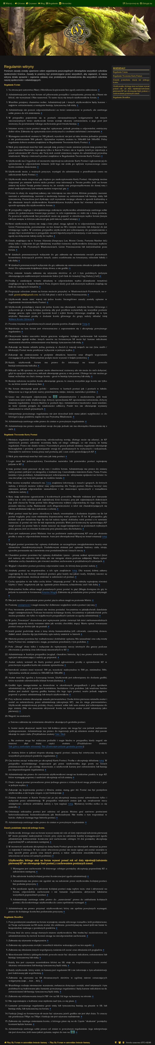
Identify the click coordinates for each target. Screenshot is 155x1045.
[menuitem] (20, 3)
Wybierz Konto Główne (20, 319)
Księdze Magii (49, 592)
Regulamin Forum (120, 72)
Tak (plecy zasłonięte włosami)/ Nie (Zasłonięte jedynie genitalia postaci (45, 746)
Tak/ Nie (59, 734)
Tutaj (84, 324)
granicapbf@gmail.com (26, 294)
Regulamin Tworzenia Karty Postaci (127, 76)
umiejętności (24, 605)
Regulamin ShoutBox (121, 97)
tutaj (104, 536)
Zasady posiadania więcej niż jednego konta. (131, 81)
